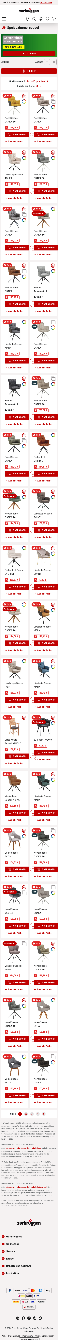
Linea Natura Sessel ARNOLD (13, 741)
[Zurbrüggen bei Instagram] (29, 1318)
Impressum (27, 1336)
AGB (4, 1336)
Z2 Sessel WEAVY (43, 739)
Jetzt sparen (29, 54)
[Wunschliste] (47, 19)
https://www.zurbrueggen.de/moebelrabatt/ (23, 1148)
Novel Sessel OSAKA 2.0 (11, 120)
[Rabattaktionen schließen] (56, 2)
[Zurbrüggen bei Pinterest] (34, 1318)
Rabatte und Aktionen (19, 1265)
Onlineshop (12, 1243)
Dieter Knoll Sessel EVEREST (14, 572)
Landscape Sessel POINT (43, 515)
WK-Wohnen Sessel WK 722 (12, 798)
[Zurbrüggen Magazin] (17, 1318)
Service (10, 1251)
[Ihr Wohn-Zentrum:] (27, 19)
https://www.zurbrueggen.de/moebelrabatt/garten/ (26, 1187)
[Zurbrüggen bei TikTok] (40, 1318)
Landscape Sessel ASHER (14, 176)
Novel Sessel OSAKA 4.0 (40, 233)
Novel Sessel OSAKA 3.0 (40, 968)
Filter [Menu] (29, 71)
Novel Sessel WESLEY (11, 911)
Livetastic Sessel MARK (13, 346)
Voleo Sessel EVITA (11, 854)
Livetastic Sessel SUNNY (42, 572)
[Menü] (3, 19)
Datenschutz (14, 1336)
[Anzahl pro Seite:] (38, 86)
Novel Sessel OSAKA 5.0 (40, 402)
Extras (10, 1258)
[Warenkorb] (54, 19)
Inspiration (12, 1273)
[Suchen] (34, 19)
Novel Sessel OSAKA (40, 120)
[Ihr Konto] (40, 19)
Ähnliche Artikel (14, 142)
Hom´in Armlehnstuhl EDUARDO (40, 289)
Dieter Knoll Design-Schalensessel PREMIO (41, 459)
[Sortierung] (37, 81)
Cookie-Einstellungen (44, 1336)
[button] (3, 1236)
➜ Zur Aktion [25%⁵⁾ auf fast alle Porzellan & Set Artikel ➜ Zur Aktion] (46, 3)
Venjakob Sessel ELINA (13, 968)
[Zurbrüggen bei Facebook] (23, 1318)
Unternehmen (14, 1236)
